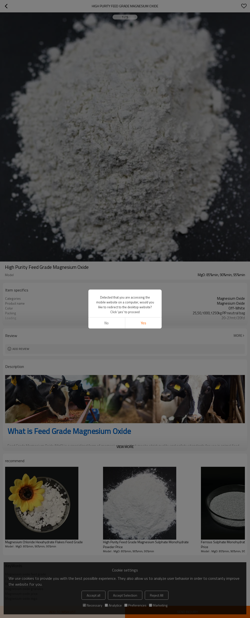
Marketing (158, 605)
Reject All (156, 595)
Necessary (92, 605)
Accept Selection (125, 595)
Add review (20, 348)
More (238, 335)
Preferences (135, 605)
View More (125, 321)
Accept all (93, 595)
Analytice (113, 605)
